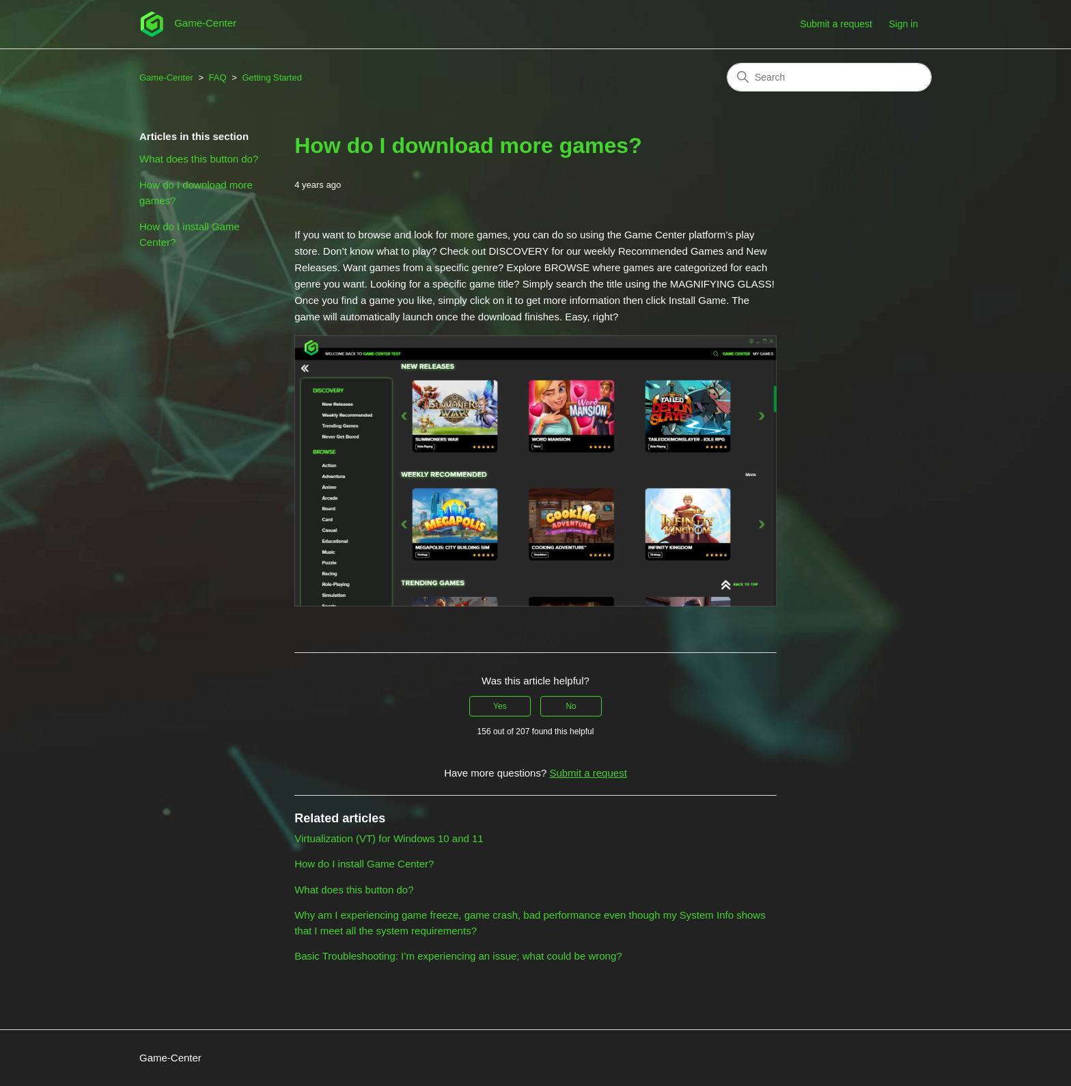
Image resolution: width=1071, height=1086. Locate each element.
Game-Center (166, 77)
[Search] (829, 77)
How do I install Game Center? (189, 234)
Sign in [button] (903, 23)
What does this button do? (198, 159)
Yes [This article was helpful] (500, 706)
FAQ (218, 77)
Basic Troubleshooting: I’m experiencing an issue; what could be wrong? (458, 956)
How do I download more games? (196, 192)
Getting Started (271, 77)
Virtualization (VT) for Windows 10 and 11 (389, 838)
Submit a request (836, 23)
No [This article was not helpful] (571, 706)
